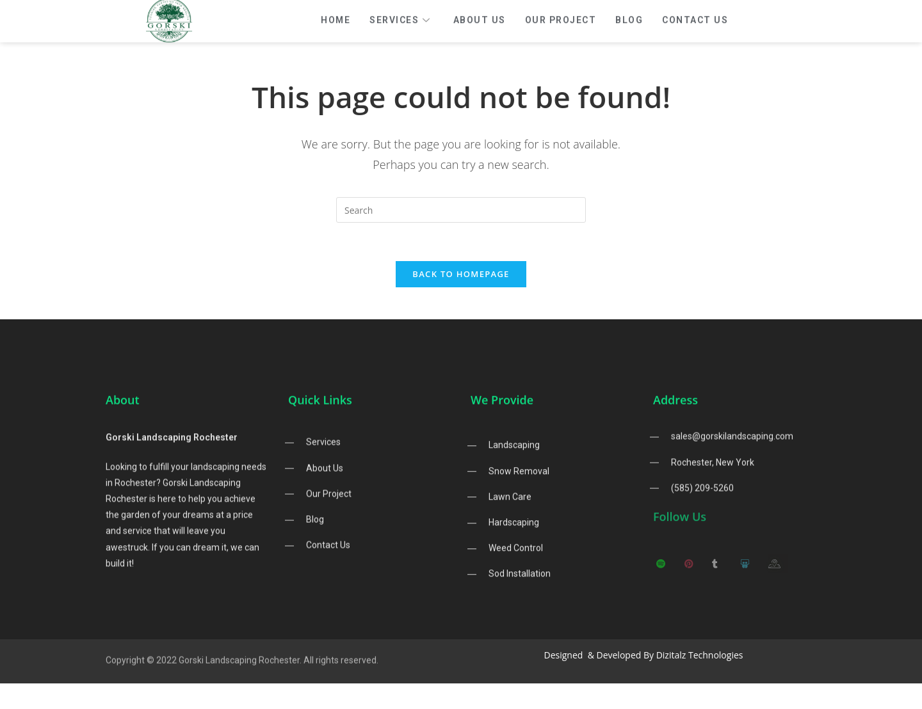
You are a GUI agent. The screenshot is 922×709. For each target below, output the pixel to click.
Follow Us (679, 523)
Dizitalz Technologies (699, 655)
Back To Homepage (460, 274)
